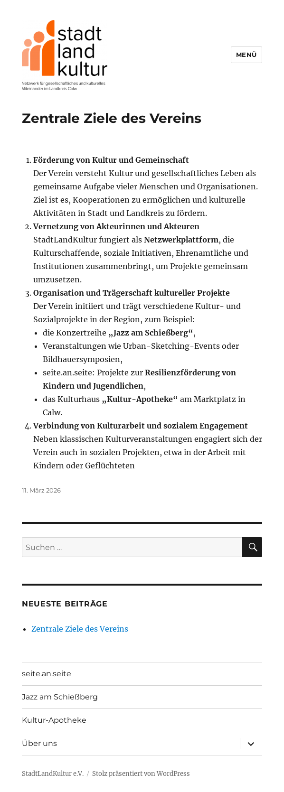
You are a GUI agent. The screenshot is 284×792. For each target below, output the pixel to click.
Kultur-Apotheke (54, 720)
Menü (246, 54)
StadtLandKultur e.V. (53, 774)
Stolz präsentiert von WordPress (141, 774)
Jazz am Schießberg (60, 696)
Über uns (39, 743)
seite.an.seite (46, 673)
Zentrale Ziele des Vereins (111, 118)
